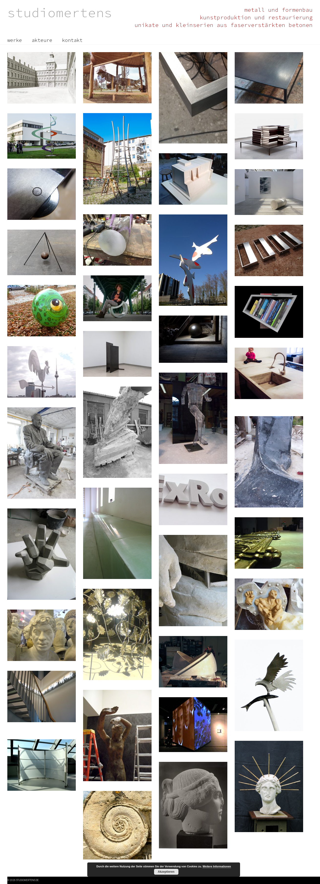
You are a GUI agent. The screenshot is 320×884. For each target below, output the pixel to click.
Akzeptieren (166, 871)
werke (14, 40)
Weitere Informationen (217, 866)
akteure (42, 40)
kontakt (72, 40)
